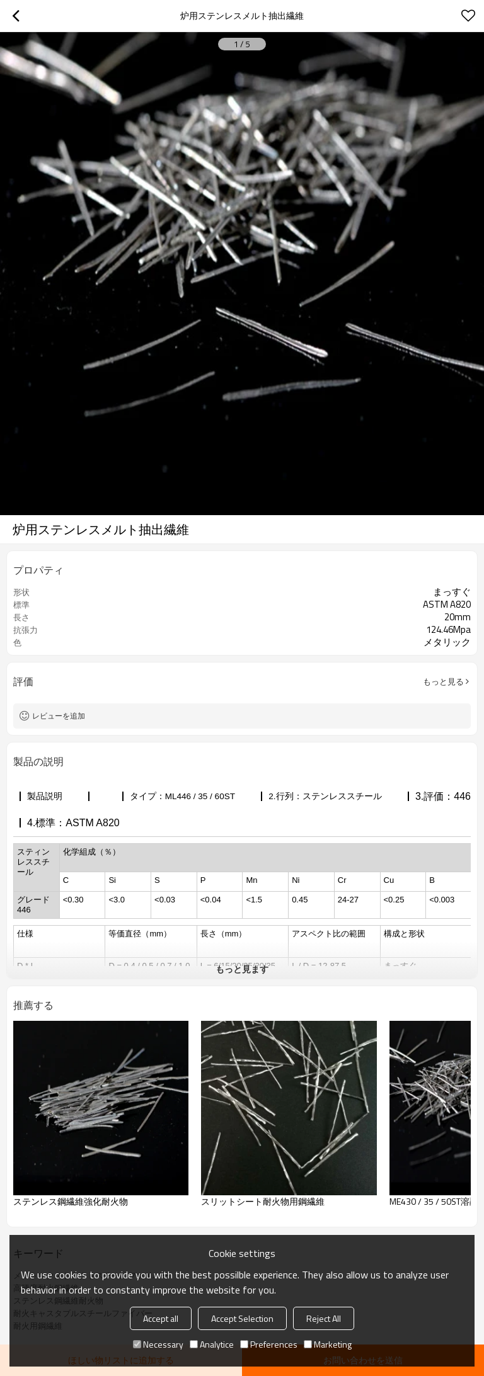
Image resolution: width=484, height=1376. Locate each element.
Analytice (212, 1344)
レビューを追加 (58, 716)
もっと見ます (242, 968)
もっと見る (443, 681)
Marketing (328, 1344)
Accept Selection (242, 1318)
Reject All (323, 1318)
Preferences (268, 1344)
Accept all (160, 1318)
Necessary (158, 1344)
